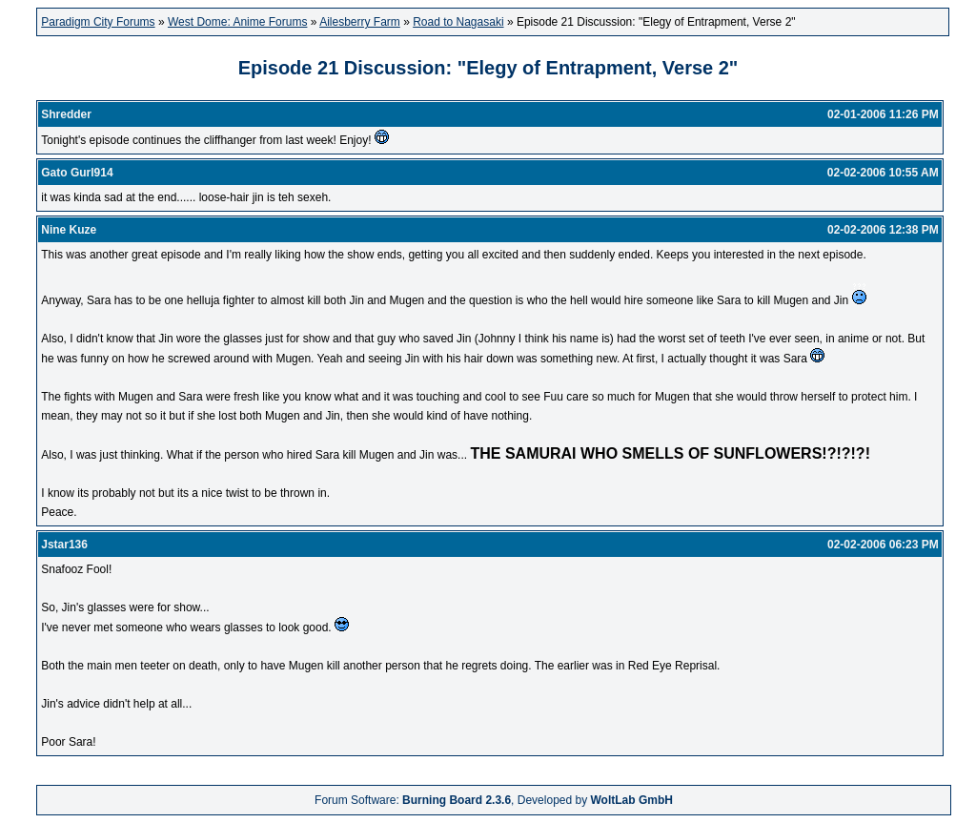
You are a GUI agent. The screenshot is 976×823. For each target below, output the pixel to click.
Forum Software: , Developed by (494, 800)
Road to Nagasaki (458, 22)
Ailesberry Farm (359, 22)
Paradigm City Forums (97, 22)
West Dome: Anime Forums (237, 22)
